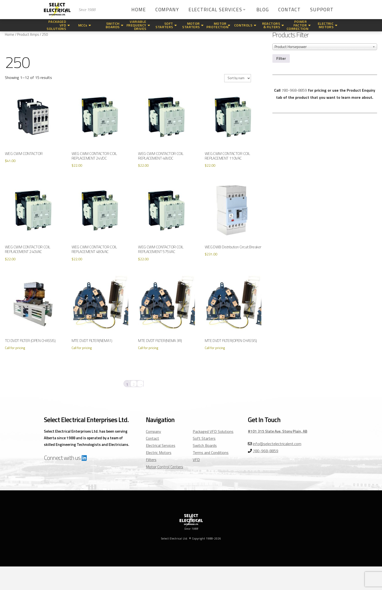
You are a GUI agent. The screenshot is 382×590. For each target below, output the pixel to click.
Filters (151, 460)
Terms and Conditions (211, 452)
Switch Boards (205, 445)
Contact (152, 438)
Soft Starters (204, 438)
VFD (196, 460)
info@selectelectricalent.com (277, 444)
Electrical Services (160, 445)
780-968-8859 (294, 90)
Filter (281, 58)
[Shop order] (237, 78)
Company (153, 431)
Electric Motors (158, 452)
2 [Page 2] (134, 384)
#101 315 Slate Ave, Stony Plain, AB (277, 431)
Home (9, 34)
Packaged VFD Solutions (213, 431)
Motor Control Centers (164, 467)
